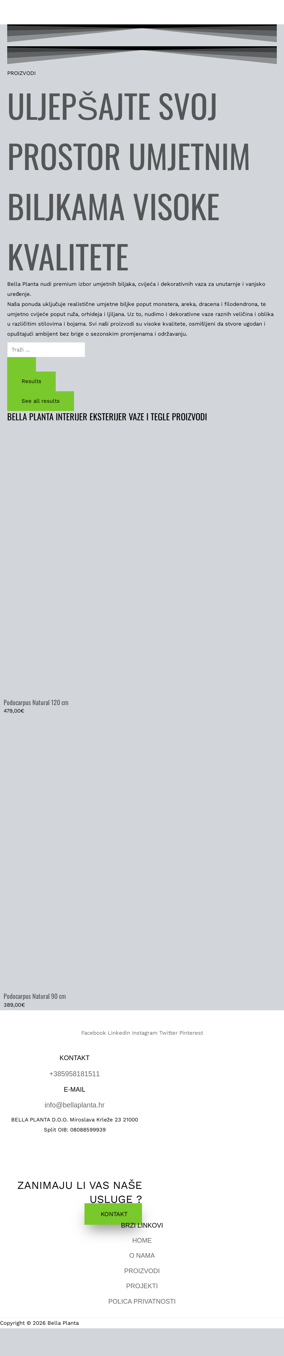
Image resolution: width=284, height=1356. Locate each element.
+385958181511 (74, 1074)
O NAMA (142, 1254)
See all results (41, 401)
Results (31, 382)
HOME (142, 1239)
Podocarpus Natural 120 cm (36, 703)
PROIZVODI (142, 1270)
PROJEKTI (142, 1285)
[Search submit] (21, 365)
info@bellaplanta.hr (74, 1104)
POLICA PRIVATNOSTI (141, 1300)
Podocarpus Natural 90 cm (35, 996)
